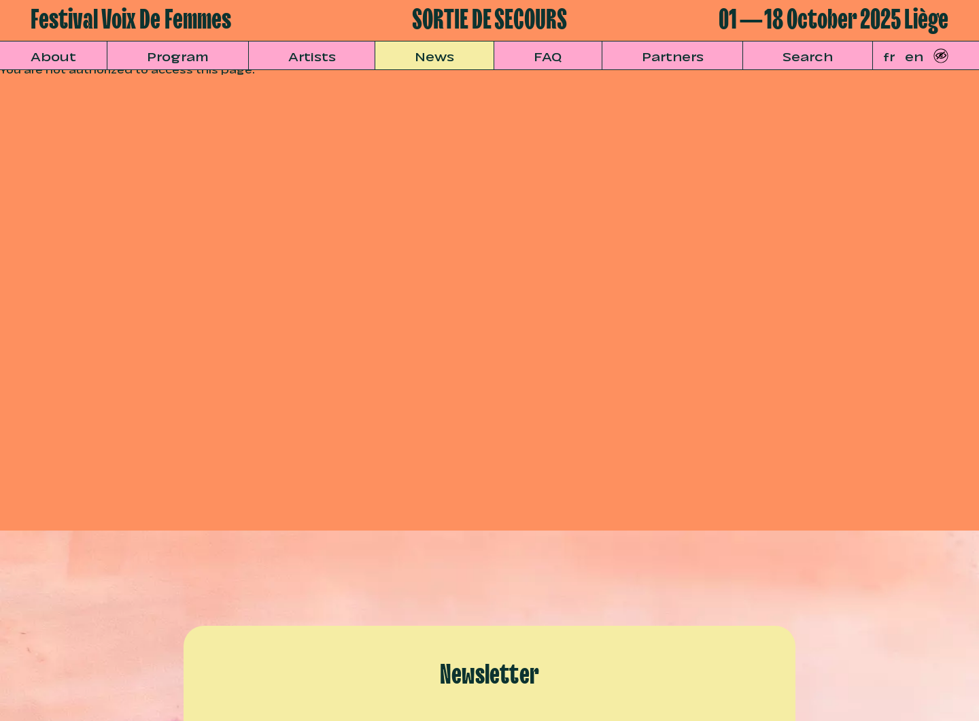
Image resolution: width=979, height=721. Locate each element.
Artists (312, 55)
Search (808, 55)
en (914, 55)
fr (889, 55)
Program (178, 55)
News (434, 55)
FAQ (548, 55)
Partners (673, 55)
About (53, 55)
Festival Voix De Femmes (131, 20)
